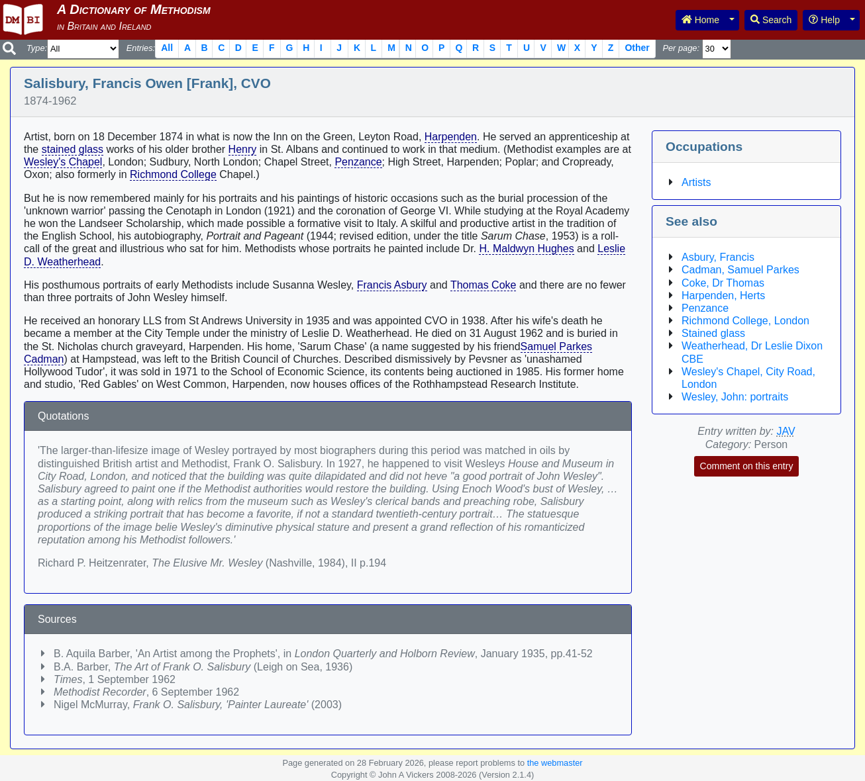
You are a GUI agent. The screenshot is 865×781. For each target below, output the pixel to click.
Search (770, 20)
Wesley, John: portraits (735, 396)
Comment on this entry (746, 466)
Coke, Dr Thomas (723, 283)
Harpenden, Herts (723, 295)
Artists (696, 182)
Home (700, 20)
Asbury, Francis (718, 257)
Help (824, 20)
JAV (786, 431)
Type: (36, 48)
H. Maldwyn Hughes (526, 248)
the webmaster (555, 763)
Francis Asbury (392, 285)
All (167, 47)
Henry (243, 149)
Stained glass (713, 333)
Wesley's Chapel (63, 161)
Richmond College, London (745, 320)
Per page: (680, 48)
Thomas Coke (483, 285)
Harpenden (451, 136)
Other (637, 47)
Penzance (358, 161)
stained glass (72, 149)
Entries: (141, 48)
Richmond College (173, 174)
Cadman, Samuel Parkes (740, 269)
